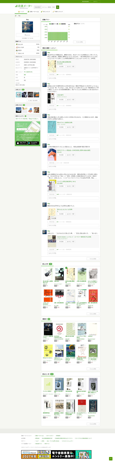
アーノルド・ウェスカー (48, 394)
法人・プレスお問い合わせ (53, 441)
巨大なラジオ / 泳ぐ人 (47, 357)
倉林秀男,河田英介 (81, 339)
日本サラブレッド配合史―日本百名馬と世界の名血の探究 (73, 150)
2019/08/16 (68, 105)
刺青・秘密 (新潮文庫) (92, 302)
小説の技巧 (60, 95)
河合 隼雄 (79, 305)
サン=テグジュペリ (81, 283)
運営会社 (37, 438)
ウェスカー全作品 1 (47, 391)
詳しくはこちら (22, 129)
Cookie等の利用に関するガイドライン (64, 438)
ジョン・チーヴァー (47, 360)
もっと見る (79, 42)
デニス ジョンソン (47, 305)
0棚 (25, 74)
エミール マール (91, 394)
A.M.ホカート (68, 394)
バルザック (68, 305)
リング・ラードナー (92, 360)
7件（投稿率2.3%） (28, 72)
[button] (57, 7)
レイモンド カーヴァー (62, 238)
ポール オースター (58, 283)
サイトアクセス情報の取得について (83, 438)
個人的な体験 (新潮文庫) (64, 62)
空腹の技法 (56, 281)
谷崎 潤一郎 (90, 305)
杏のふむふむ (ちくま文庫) (64, 209)
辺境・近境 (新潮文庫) (59, 302)
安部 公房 (45, 283)
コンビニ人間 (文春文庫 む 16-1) (66, 181)
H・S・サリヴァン (47, 415)
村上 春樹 (56, 305)
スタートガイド (49, 435)
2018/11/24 (68, 135)
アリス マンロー (57, 360)
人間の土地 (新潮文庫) (81, 281)
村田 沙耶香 (59, 183)
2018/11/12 (69, 194)
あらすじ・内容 (70, 66)
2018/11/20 (66, 162)
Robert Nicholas (91, 415)
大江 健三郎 (59, 63)
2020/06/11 (68, 74)
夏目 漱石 (68, 339)
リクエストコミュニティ (67, 441)
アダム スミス (57, 415)
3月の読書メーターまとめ (27, 38)
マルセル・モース (80, 394)
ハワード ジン (68, 415)
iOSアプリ (47, 443)
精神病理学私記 (46, 412)
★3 (57, 135)
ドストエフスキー (80, 360)
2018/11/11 (68, 221)
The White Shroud (92, 412)
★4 (57, 105)
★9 (57, 74)
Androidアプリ (38, 443)
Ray (49, 52)
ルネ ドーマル (57, 394)
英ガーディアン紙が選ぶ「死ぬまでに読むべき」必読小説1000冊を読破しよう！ (28, 118)
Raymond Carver (91, 339)
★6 (57, 249)
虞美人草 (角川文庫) (70, 336)
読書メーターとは (39, 435)
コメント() (61, 74)
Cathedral (90, 336)
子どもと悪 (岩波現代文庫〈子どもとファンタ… (82, 304)
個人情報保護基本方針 (47, 438)
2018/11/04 (68, 249)
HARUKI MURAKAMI (58, 339)
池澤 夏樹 (68, 360)
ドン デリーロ (46, 339)
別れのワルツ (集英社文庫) (64, 122)
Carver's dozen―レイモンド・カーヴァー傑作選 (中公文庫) (74, 237)
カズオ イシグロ (91, 283)
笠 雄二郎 (59, 152)
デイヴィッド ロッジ (62, 96)
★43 (58, 194)
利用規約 (58, 435)
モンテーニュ (79, 415)
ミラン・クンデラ (61, 124)
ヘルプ (36, 441)
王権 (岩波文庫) (69, 391)
